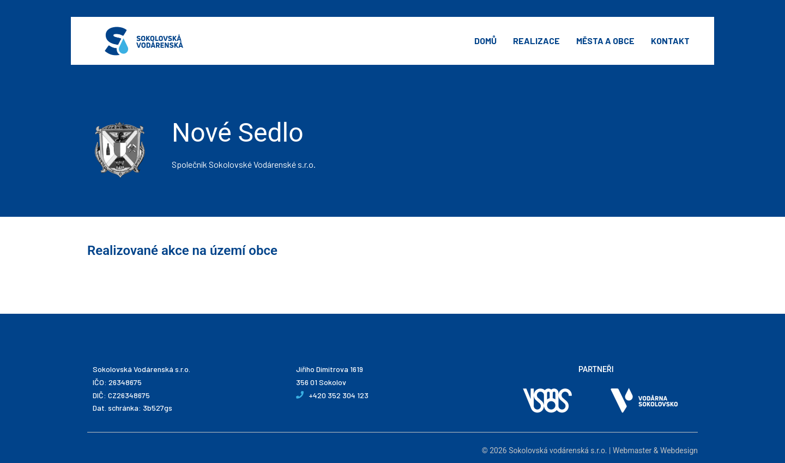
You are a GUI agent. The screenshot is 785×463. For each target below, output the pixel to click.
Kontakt (670, 40)
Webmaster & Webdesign (655, 450)
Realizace (536, 40)
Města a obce (605, 40)
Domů (485, 40)
